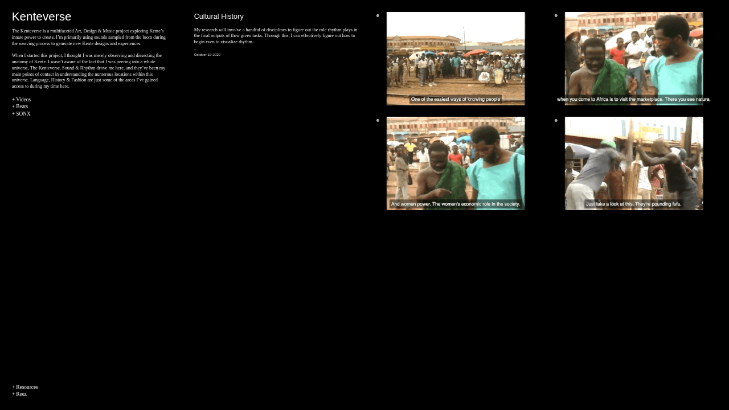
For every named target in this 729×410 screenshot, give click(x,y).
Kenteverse (42, 16)
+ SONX (21, 114)
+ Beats (20, 106)
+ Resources (25, 387)
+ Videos (21, 99)
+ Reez (19, 394)
